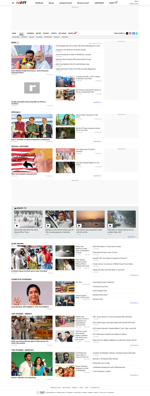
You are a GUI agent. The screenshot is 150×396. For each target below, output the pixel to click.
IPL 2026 (78, 282)
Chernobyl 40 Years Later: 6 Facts (105, 252)
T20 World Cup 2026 (100, 287)
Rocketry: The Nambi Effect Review (105, 359)
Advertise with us (61, 392)
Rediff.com (53, 392)
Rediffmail (39, 3)
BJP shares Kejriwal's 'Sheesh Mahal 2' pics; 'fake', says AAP (114, 328)
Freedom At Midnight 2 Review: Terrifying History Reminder (114, 353)
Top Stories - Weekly (21, 314)
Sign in (137, 1)
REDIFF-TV (21, 208)
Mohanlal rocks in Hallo (101, 363)
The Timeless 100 (94, 387)
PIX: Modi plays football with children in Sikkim (110, 334)
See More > (97, 102)
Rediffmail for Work (56, 387)
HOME (14, 33)
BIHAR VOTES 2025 (100, 295)
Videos (86, 387)
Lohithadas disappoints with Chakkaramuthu (109, 367)
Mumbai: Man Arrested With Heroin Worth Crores (73, 59)
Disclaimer (70, 392)
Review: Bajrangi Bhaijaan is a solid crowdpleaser (81, 368)
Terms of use (103, 392)
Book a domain (66, 387)
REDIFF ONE (72, 33)
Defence (24, 37)
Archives (65, 37)
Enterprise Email (66, 3)
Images (31, 37)
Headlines (15, 37)
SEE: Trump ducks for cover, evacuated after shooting (112, 317)
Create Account (134, 4)
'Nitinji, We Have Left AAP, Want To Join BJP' (109, 270)
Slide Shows (17, 244)
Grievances (111, 392)
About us (96, 392)
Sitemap (84, 392)
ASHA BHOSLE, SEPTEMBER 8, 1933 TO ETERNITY (30, 307)
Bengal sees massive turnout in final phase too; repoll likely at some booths (82, 321)
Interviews (48, 37)
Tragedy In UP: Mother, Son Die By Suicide (71, 50)
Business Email (83, 3)
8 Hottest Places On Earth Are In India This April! (29, 271)
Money (51, 3)
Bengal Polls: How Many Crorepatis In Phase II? (110, 258)
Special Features (20, 146)
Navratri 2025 (98, 299)
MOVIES (38, 33)
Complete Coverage (21, 279)
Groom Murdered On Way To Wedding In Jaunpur (73, 54)
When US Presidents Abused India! (24, 174)
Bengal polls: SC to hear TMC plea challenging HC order (78, 46)
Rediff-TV (113, 3)
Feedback (90, 392)
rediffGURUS (99, 3)
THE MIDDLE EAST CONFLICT (104, 282)
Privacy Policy (77, 392)
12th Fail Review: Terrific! (102, 371)
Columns (39, 37)
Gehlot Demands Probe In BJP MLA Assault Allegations (76, 69)
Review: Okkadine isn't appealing (23, 377)
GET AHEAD (62, 33)
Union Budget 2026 (100, 291)
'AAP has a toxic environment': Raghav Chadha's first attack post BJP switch (81, 335)
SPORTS (54, 33)
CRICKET (46, 33)
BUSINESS (30, 33)
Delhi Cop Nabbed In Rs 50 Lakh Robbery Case (72, 64)
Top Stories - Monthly (22, 350)
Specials (57, 37)
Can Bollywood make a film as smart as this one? (82, 355)
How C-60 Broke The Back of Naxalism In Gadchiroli (30, 139)
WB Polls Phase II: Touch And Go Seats (107, 246)
